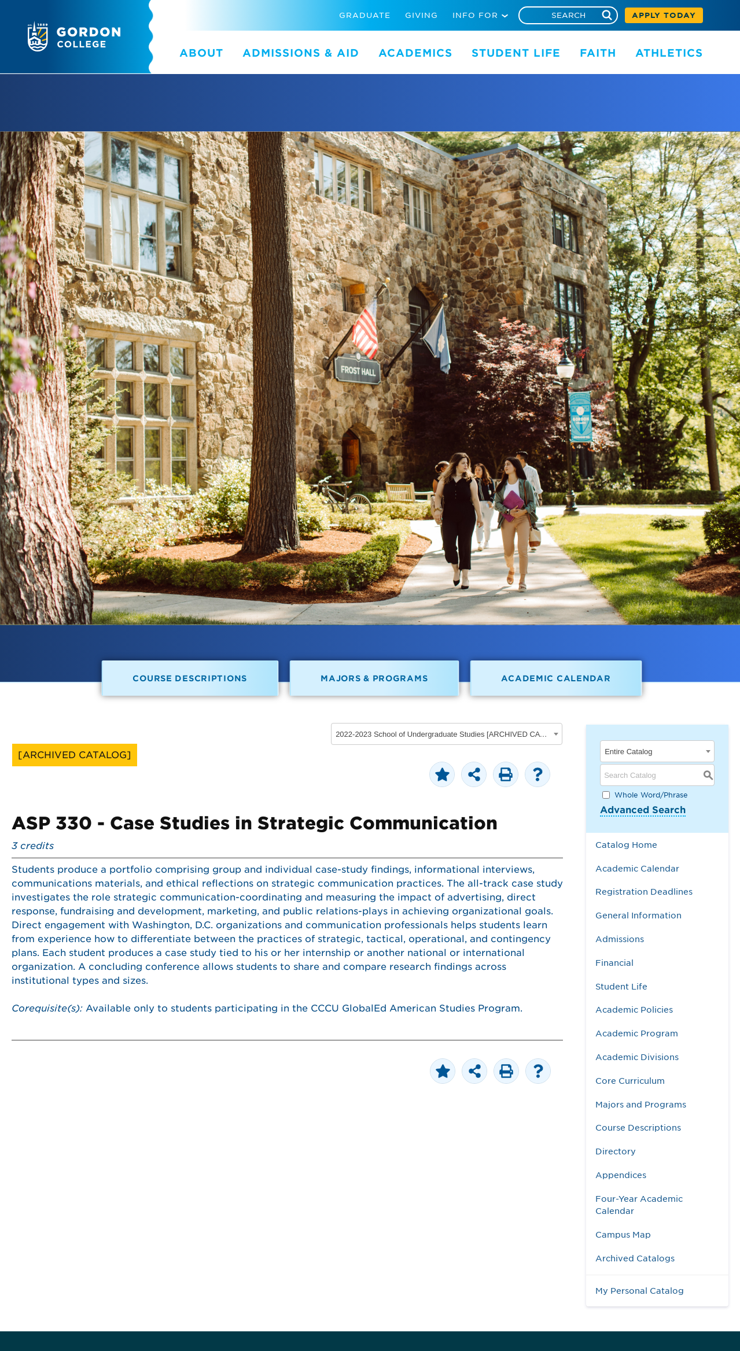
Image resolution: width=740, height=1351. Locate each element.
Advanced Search (643, 809)
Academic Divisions (637, 1057)
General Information (638, 915)
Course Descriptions (189, 678)
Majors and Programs (640, 1104)
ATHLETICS (669, 53)
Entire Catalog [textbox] (628, 751)
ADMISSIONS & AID (300, 53)
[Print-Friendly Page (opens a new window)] (505, 774)
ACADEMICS (415, 53)
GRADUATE (365, 15)
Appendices (620, 1175)
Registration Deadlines (644, 891)
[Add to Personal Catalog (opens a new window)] (442, 774)
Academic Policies (634, 1009)
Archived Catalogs (635, 1258)
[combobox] (446, 734)
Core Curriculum (630, 1081)
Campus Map (623, 1234)
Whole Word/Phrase (651, 795)
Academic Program (636, 1033)
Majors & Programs (374, 678)
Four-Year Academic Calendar (639, 1205)
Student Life (621, 986)
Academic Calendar (555, 678)
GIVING (421, 15)
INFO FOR (475, 15)
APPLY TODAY (664, 15)
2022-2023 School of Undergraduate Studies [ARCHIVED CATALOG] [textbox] (443, 734)
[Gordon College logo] (74, 48)
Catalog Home (626, 845)
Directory (615, 1151)
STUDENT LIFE (516, 53)
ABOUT (201, 53)
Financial (614, 963)
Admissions (619, 939)
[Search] (568, 15)
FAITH (598, 53)
